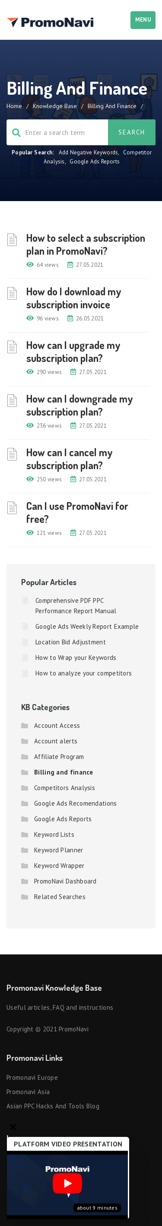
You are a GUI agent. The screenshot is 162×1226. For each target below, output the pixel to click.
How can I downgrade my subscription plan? (79, 405)
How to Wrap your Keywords (76, 657)
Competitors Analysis (64, 788)
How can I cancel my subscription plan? (69, 458)
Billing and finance (63, 772)
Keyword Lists (54, 834)
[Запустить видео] (67, 1185)
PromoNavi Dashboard (65, 881)
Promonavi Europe (32, 1077)
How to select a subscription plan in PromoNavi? (85, 244)
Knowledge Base (55, 106)
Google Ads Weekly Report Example (87, 626)
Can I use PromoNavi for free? (77, 512)
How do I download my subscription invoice (73, 298)
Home (14, 106)
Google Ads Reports (95, 161)
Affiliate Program (59, 756)
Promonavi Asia (28, 1092)
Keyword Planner (58, 850)
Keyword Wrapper (59, 865)
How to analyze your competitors (83, 673)
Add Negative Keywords (88, 152)
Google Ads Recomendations (75, 803)
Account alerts (55, 741)
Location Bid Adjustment (70, 642)
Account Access (57, 725)
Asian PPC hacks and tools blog (52, 1106)
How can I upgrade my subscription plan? (73, 351)
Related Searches (60, 897)
